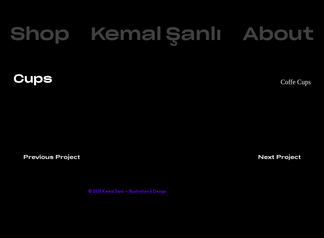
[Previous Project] (46, 156)
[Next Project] (284, 156)
